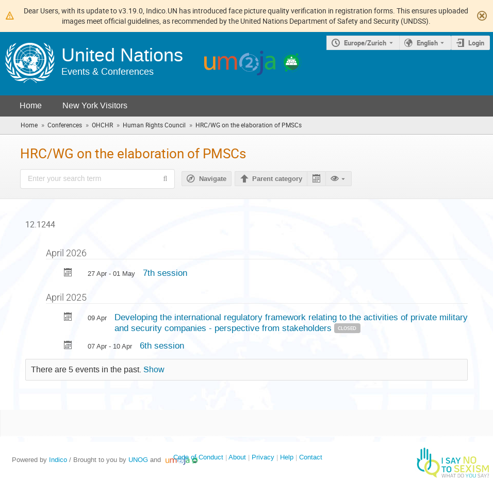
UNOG (138, 459)
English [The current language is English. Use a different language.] (427, 42)
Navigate (212, 179)
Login (476, 42)
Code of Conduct (198, 457)
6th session (162, 345)
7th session (165, 272)
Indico (58, 459)
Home (31, 105)
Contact (310, 457)
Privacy (263, 457)
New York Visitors (94, 105)
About (237, 457)
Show (154, 370)
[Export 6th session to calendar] (68, 346)
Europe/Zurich (365, 42)
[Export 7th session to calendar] (68, 273)
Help (286, 457)
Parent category (277, 179)
